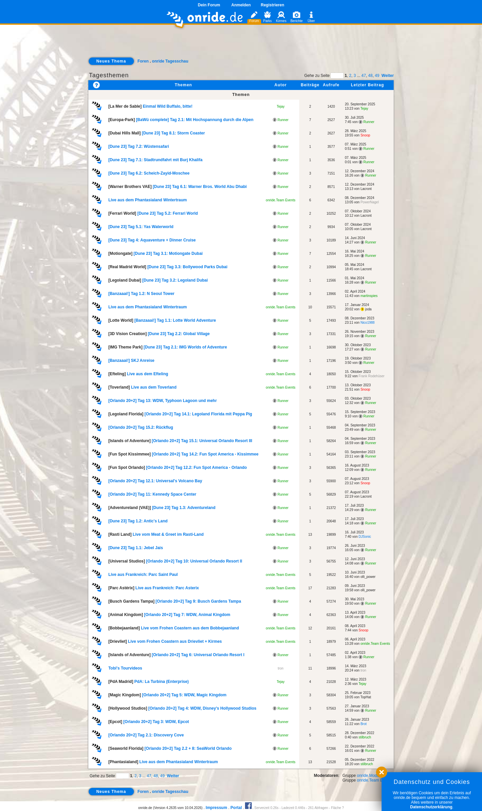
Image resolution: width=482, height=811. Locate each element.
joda (366, 309)
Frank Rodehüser (371, 376)
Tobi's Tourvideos (125, 668)
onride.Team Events (280, 200)
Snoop (365, 135)
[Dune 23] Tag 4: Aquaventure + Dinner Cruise (152, 240)
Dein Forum (209, 5)
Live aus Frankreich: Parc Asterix (167, 588)
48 (370, 75)
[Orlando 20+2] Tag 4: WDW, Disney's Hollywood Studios (202, 708)
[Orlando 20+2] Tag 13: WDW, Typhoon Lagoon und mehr (162, 400)
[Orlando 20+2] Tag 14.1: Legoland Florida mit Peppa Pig (198, 414)
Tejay (281, 106)
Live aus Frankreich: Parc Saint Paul (143, 574)
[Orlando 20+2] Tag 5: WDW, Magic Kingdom (184, 695)
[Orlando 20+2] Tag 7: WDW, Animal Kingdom (187, 614)
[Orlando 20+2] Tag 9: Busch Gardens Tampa (198, 601)
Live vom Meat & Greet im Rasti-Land (168, 534)
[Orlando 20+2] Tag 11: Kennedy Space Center (152, 494)
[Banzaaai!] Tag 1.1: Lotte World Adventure (175, 320)
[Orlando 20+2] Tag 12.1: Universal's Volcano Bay (155, 481)
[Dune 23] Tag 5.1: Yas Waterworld (141, 226)
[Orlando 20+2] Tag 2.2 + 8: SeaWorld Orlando (188, 748)
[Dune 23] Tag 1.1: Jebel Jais (135, 547)
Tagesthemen (109, 75)
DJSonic (364, 536)
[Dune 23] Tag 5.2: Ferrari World (167, 213)
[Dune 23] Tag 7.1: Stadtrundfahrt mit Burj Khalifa (155, 160)
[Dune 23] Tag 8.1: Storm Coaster (173, 133)
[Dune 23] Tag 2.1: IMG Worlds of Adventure (185, 347)
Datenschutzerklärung (431, 807)
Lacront (366, 189)
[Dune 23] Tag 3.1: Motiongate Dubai (168, 253)
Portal (236, 807)
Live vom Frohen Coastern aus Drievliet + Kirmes (175, 641)
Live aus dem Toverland (153, 387)
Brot (363, 724)
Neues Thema (111, 61)
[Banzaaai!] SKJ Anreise (131, 360)
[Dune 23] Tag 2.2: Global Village (179, 333)
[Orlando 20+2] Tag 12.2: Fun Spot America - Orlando (196, 467)
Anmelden (241, 5)
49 (377, 75)
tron (281, 668)
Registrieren (272, 5)
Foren (143, 61)
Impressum (216, 807)
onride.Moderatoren (374, 775)
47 (364, 75)
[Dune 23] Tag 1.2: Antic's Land (138, 521)
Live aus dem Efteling (147, 374)
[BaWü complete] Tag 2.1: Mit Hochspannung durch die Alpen (194, 119)
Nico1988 (367, 322)
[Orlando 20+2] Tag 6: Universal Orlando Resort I (198, 654)
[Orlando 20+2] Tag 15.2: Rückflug (140, 427)
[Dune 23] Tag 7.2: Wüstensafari (138, 146)
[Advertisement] (241, 45)
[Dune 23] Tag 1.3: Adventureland (183, 507)
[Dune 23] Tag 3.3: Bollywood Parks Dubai (187, 267)
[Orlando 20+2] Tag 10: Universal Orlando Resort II (194, 561)
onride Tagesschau (170, 61)
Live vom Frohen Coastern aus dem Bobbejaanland (190, 628)
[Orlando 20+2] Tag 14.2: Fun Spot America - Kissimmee (205, 454)
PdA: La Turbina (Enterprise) (161, 681)
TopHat (365, 697)
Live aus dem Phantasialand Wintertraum (147, 200)
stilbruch (364, 737)
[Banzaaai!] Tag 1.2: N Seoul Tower (141, 293)
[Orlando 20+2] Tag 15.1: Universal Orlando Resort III (202, 440)
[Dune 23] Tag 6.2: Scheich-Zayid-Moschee (149, 173)
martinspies (369, 296)
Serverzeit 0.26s (266, 808)
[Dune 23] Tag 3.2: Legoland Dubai (175, 280)
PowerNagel (369, 202)
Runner (281, 120)
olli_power (368, 577)
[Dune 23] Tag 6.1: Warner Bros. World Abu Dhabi (200, 186)
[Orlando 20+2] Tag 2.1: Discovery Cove (146, 735)
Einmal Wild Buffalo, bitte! (167, 106)
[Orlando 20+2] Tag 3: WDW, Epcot (156, 721)
